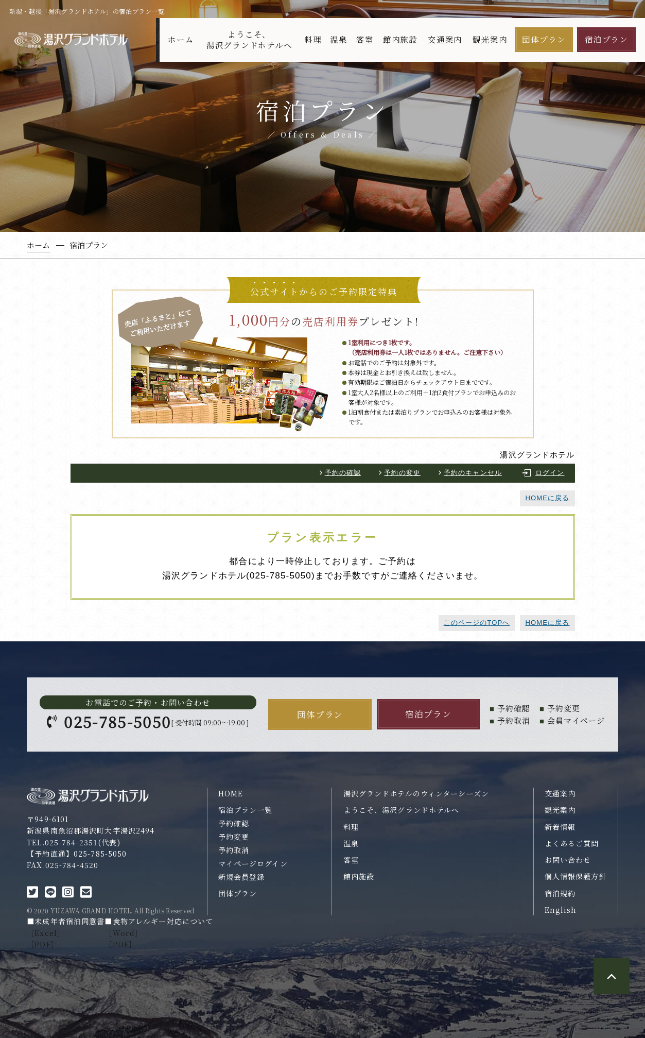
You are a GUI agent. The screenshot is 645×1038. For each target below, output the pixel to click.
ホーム (181, 39)
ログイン (550, 473)
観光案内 (490, 39)
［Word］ (123, 933)
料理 (313, 39)
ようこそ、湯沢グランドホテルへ (249, 39)
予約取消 (234, 850)
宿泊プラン (606, 39)
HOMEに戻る (547, 498)
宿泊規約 (560, 893)
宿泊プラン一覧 (245, 810)
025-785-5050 (117, 721)
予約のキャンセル (473, 473)
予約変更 (234, 836)
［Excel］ (46, 933)
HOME (230, 793)
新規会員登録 (241, 877)
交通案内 (445, 39)
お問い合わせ (568, 860)
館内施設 (400, 39)
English (561, 910)
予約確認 (234, 823)
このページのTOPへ (477, 622)
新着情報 (560, 827)
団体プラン (543, 39)
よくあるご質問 (572, 843)
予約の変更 (402, 473)
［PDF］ (43, 944)
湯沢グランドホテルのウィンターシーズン (416, 793)
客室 (365, 39)
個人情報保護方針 (576, 876)
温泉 (338, 39)
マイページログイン (253, 863)
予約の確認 (343, 473)
